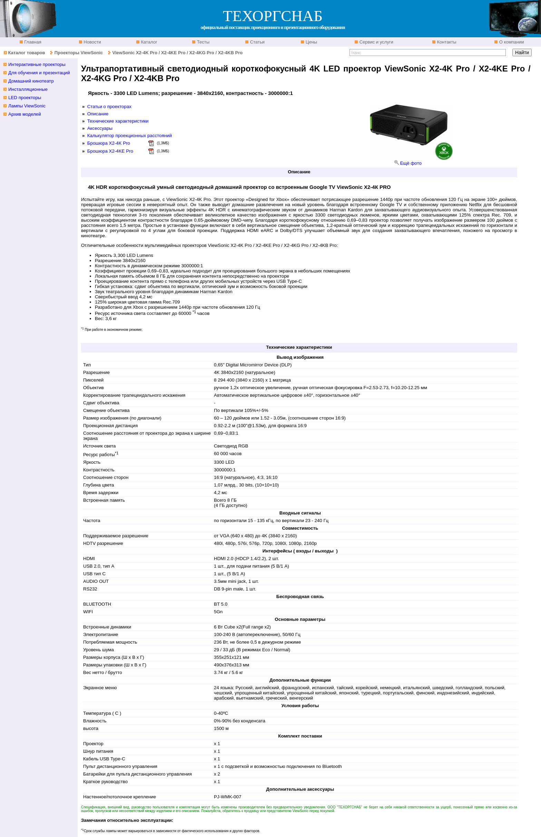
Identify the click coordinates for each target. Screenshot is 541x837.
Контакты (446, 42)
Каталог (148, 42)
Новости (91, 42)
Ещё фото (410, 163)
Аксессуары (99, 128)
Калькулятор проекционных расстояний (129, 135)
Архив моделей (24, 114)
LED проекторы (24, 97)
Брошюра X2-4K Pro (108, 143)
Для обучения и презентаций (39, 72)
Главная (32, 42)
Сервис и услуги (375, 42)
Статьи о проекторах (109, 106)
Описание (97, 113)
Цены (310, 42)
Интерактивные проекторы (37, 64)
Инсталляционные (28, 89)
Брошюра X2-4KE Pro (110, 151)
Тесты (202, 42)
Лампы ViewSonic (27, 105)
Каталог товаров (26, 52)
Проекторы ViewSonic (79, 52)
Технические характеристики (118, 121)
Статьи (257, 42)
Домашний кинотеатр (31, 81)
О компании (511, 42)
